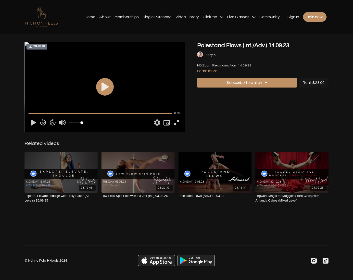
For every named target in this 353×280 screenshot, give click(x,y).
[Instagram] (314, 261)
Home (90, 17)
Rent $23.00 (314, 83)
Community (269, 17)
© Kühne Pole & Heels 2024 (46, 260)
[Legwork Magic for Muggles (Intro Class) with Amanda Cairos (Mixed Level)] (291, 198)
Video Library (187, 17)
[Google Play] (196, 260)
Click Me (213, 17)
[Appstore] (156, 260)
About (105, 17)
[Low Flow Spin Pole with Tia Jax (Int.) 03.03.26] (138, 195)
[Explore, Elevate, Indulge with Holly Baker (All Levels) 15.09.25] (61, 198)
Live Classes (241, 17)
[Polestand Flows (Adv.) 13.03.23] (215, 195)
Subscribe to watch (248, 83)
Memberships (127, 17)
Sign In (293, 17)
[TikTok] (325, 261)
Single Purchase (157, 17)
